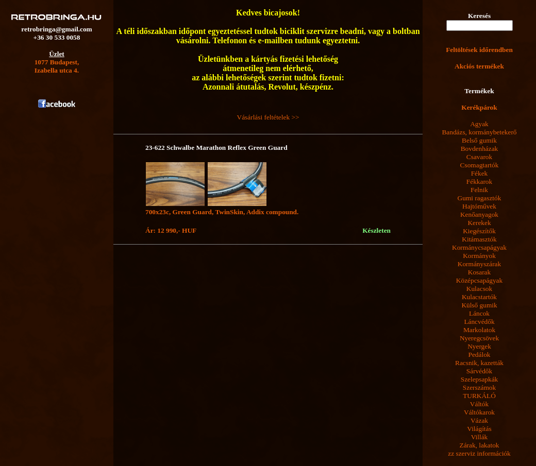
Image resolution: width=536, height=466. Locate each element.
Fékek (479, 173)
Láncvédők (479, 321)
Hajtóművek (479, 206)
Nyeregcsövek (479, 338)
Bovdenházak (479, 148)
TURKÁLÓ (479, 396)
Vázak (479, 420)
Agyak (479, 124)
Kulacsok (479, 288)
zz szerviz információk (479, 453)
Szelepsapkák (479, 379)
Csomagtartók (479, 165)
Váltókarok (479, 412)
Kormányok (479, 256)
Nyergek (479, 346)
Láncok (479, 313)
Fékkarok (479, 181)
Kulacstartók (479, 297)
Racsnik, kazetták (479, 363)
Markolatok (479, 330)
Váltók (479, 404)
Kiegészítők (479, 231)
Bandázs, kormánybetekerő (479, 132)
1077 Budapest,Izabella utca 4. (57, 66)
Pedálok (479, 354)
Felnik (479, 190)
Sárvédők (479, 371)
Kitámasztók (479, 239)
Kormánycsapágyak (479, 247)
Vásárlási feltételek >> (268, 117)
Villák (479, 437)
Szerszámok (479, 387)
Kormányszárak (479, 264)
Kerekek (479, 223)
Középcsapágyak (479, 280)
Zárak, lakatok (479, 445)
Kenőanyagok (479, 214)
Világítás (479, 429)
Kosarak (479, 272)
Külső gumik (479, 305)
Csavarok (479, 157)
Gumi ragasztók (479, 198)
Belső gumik (479, 140)
